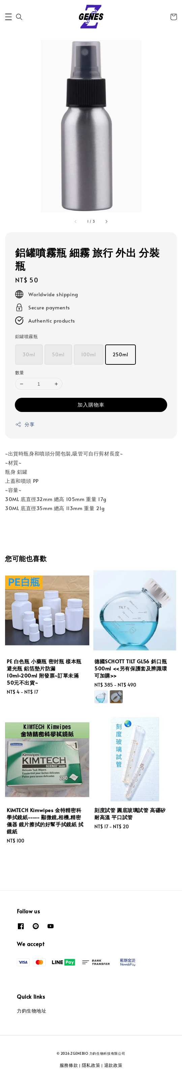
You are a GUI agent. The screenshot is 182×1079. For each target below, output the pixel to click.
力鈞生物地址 (32, 1010)
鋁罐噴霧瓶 (26, 336)
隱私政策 (91, 1065)
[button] (8, 16)
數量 (19, 372)
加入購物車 (91, 404)
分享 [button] (24, 424)
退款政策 (113, 1065)
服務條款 (69, 1065)
